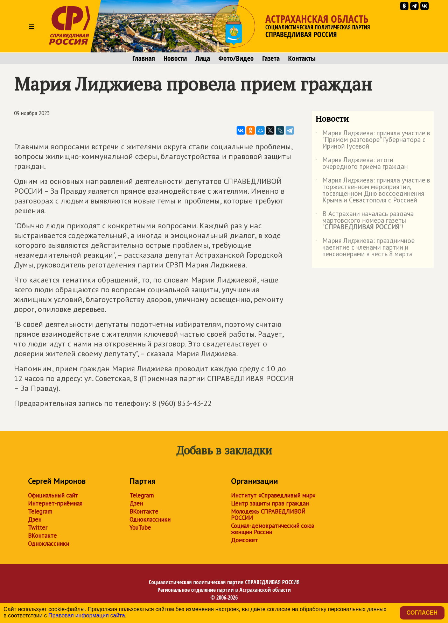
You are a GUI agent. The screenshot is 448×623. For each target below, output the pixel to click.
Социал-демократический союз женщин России (272, 529)
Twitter (37, 527)
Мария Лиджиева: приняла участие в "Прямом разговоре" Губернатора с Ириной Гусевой (372, 140)
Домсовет (244, 540)
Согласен (422, 613)
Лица (202, 58)
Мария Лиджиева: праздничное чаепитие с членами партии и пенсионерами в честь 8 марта (365, 247)
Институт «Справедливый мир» (273, 495)
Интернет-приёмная (55, 503)
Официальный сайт (53, 495)
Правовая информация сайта (86, 615)
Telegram (40, 511)
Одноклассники (48, 543)
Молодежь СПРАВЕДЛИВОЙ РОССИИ (268, 514)
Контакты (302, 58)
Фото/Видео (236, 58)
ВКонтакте (42, 535)
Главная (143, 58)
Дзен (34, 519)
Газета (271, 58)
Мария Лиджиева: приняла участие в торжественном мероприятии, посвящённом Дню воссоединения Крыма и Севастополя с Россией (372, 190)
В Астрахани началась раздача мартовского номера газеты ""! (364, 220)
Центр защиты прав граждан (270, 503)
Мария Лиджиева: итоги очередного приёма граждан (361, 164)
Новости (175, 58)
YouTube (140, 527)
